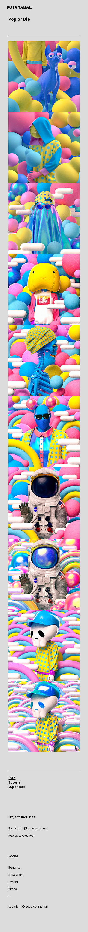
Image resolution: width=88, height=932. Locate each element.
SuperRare (16, 786)
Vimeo (12, 889)
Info (11, 778)
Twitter (13, 882)
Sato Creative (24, 835)
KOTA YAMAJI (19, 7)
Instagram (15, 874)
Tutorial (14, 782)
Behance (14, 867)
